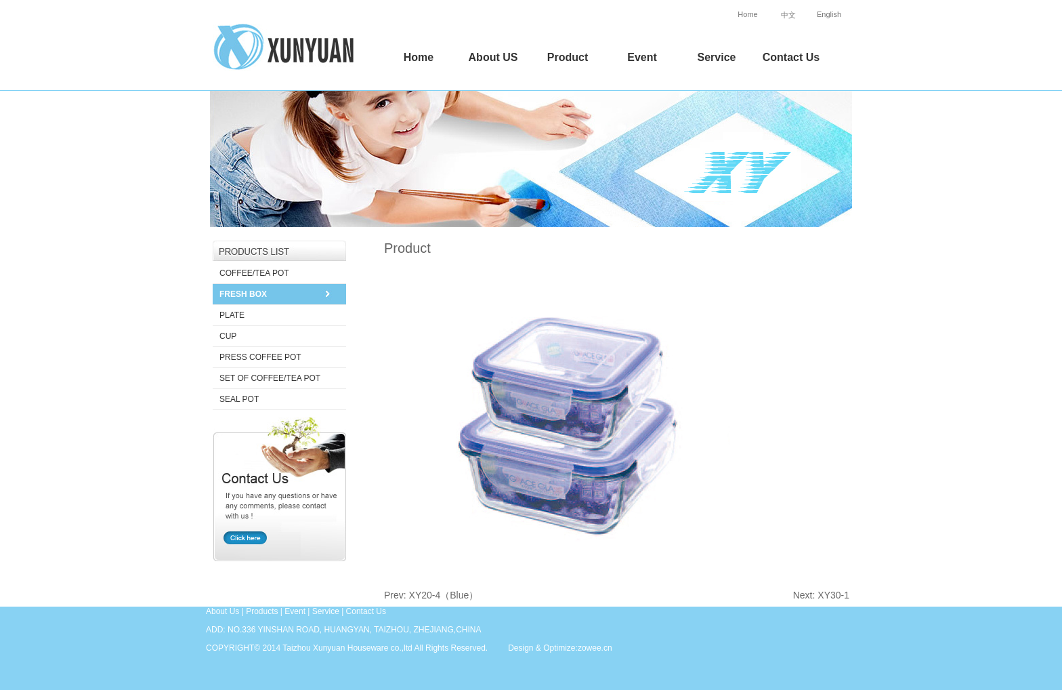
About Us (222, 611)
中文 (788, 15)
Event (642, 57)
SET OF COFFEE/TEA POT (269, 378)
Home (747, 14)
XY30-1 (833, 595)
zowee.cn (595, 648)
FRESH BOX (243, 294)
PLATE (232, 315)
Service (717, 57)
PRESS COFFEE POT (260, 357)
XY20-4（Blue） (444, 595)
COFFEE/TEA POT (254, 273)
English (829, 14)
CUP (227, 336)
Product (567, 57)
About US (493, 57)
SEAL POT (239, 399)
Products (262, 611)
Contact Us (791, 57)
